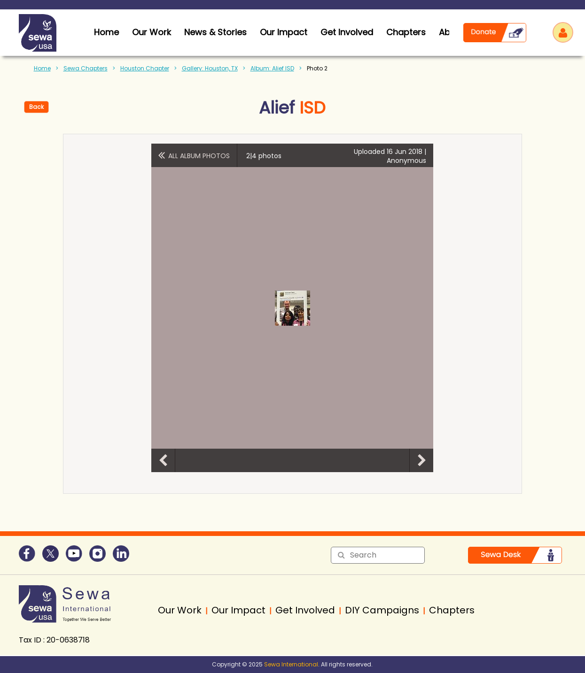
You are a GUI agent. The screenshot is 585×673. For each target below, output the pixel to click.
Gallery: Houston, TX (210, 68)
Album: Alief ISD (272, 68)
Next (421, 460)
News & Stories (215, 32)
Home (42, 68)
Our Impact (283, 32)
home (106, 32)
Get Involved (346, 32)
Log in (563, 32)
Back (36, 107)
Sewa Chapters (85, 68)
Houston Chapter (144, 68)
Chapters (406, 32)
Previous (163, 460)
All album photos (199, 156)
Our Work (151, 32)
